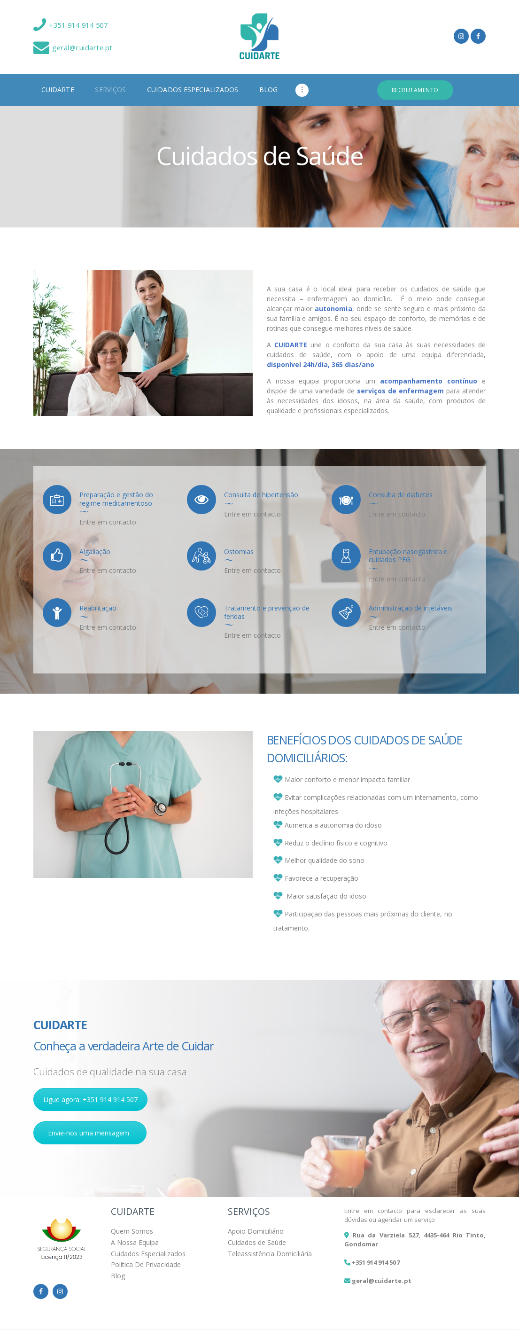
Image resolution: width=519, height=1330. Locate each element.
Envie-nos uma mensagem (88, 1132)
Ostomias (239, 552)
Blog (118, 1275)
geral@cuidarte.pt (381, 1280)
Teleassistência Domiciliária (270, 1253)
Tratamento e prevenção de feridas (267, 612)
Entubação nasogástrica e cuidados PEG (408, 556)
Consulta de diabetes (401, 495)
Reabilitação (97, 608)
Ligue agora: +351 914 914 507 (90, 1099)
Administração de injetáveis (410, 608)
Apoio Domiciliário (256, 1231)
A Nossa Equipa (135, 1242)
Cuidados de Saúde (257, 1242)
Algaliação (94, 552)
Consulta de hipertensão (261, 495)
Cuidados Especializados (148, 1253)
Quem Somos (132, 1231)
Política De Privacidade (145, 1264)
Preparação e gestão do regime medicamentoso (116, 499)
